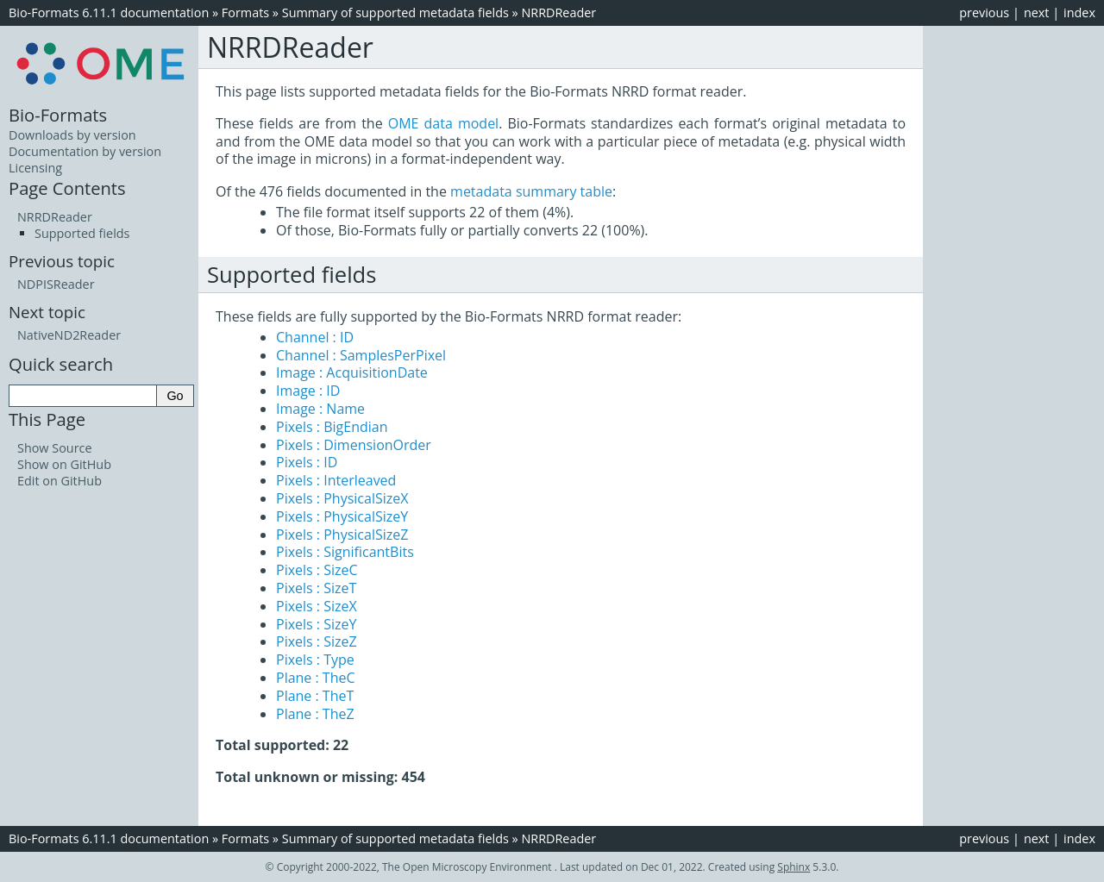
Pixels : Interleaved (336, 480)
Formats (245, 12)
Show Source (54, 448)
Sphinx (793, 867)
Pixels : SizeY (316, 624)
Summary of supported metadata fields (395, 12)
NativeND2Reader (69, 335)
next (1037, 12)
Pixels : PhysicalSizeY (342, 516)
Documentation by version (85, 151)
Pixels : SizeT (316, 588)
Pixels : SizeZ (316, 641)
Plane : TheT (315, 695)
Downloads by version (72, 135)
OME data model (443, 123)
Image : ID (308, 390)
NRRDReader (558, 12)
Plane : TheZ (315, 713)
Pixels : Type (315, 659)
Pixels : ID (306, 462)
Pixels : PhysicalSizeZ (342, 534)
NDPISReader (56, 284)
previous (984, 12)
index (1079, 12)
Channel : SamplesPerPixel (361, 355)
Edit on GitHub (59, 480)
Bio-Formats (58, 115)
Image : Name (320, 408)
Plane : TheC (315, 677)
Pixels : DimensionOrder (353, 444)
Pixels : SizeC (317, 569)
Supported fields (81, 233)
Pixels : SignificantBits (345, 551)
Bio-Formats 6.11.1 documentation (109, 12)
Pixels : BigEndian (332, 426)
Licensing (35, 168)
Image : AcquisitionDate (352, 372)
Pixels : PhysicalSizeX (342, 498)
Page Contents (67, 188)
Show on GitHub (64, 464)
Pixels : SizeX (316, 606)
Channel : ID (315, 337)
